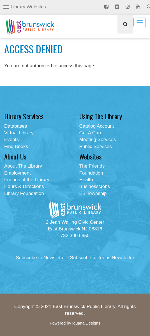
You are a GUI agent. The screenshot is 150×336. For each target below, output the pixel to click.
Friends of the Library (26, 179)
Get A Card (91, 132)
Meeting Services (97, 139)
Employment (17, 173)
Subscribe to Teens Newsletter (102, 257)
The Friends (92, 166)
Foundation (91, 173)
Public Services (95, 146)
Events (11, 139)
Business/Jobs (94, 186)
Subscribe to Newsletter (41, 257)
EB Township (93, 193)
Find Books (16, 146)
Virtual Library (19, 132)
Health (86, 179)
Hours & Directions (24, 186)
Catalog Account (96, 126)
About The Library (23, 166)
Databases (15, 126)
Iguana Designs (86, 323)
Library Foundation (24, 193)
